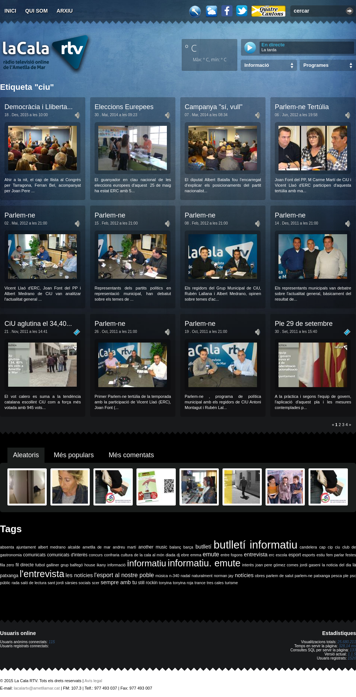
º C (191, 48)
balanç (175, 547)
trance (200, 582)
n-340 (174, 575)
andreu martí (124, 547)
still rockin (148, 582)
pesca (337, 575)
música (161, 575)
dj (178, 555)
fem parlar (335, 555)
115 (52, 642)
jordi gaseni (310, 565)
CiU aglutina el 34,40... (38, 323)
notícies (244, 575)
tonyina (165, 582)
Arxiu (65, 11)
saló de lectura (33, 582)
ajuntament (26, 547)
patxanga (322, 575)
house (90, 565)
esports (308, 555)
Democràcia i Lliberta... (38, 107)
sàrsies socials (77, 582)
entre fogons (232, 555)
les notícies (79, 575)
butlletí (203, 547)
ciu (337, 547)
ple (346, 575)
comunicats (34, 554)
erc (271, 555)
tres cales (215, 582)
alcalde (74, 547)
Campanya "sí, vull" (214, 107)
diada (170, 555)
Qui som (36, 11)
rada (15, 582)
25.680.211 (346, 642)
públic (5, 582)
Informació (256, 65)
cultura (127, 555)
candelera (308, 547)
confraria (111, 555)
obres (260, 575)
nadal (185, 575)
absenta (7, 547)
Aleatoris (26, 455)
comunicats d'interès (67, 554)
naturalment (202, 575)
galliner (52, 565)
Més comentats (131, 455)
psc (353, 575)
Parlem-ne (19, 215)
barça (188, 547)
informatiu (146, 563)
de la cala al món (149, 555)
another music (152, 547)
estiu (321, 555)
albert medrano (52, 547)
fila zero (7, 565)
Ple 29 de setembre (304, 323)
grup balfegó (71, 565)
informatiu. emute (204, 563)
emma (195, 555)
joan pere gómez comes (277, 565)
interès (248, 565)
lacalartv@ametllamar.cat (37, 688)
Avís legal (93, 680)
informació (117, 565)
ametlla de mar (96, 547)
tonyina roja (183, 582)
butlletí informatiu (255, 545)
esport (295, 554)
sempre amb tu (118, 582)
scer (95, 582)
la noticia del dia (336, 565)
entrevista (256, 554)
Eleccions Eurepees (124, 107)
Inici (10, 11)
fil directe (25, 564)
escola (281, 555)
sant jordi (56, 582)
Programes (316, 65)
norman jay (224, 575)
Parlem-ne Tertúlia (302, 107)
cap (322, 547)
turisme (231, 582)
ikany (101, 565)
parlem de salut (279, 575)
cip (330, 547)
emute (211, 554)
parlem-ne (304, 575)
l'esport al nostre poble (124, 575)
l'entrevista (42, 574)
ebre (185, 555)
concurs (96, 555)
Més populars (74, 455)
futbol (40, 565)
